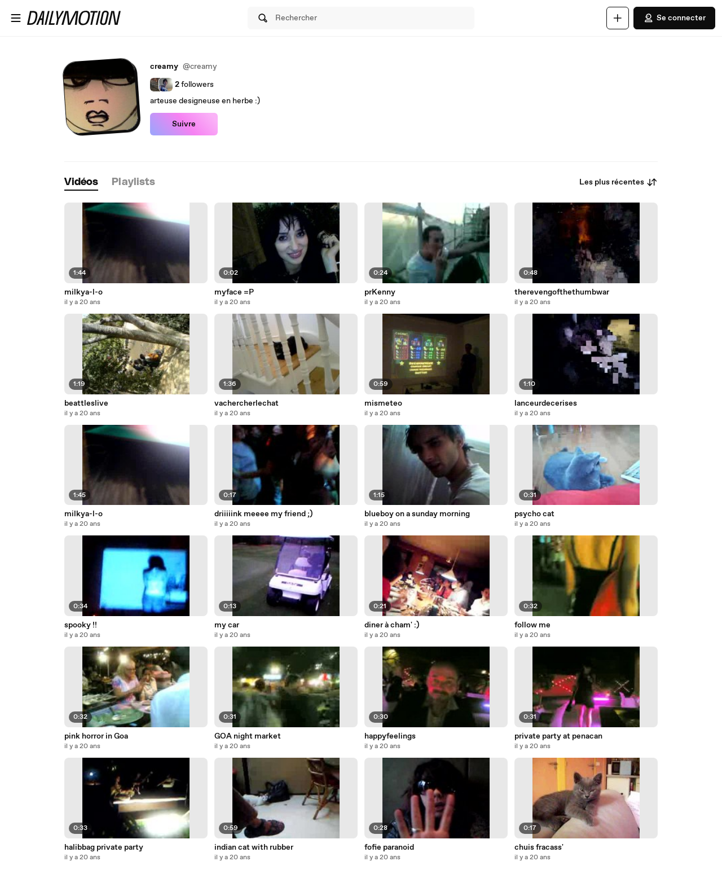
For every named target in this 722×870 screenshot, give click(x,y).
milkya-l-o (83, 292)
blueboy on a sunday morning (417, 514)
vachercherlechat (246, 403)
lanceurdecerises (545, 403)
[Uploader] (617, 18)
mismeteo (383, 403)
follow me (532, 625)
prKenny (379, 292)
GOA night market (247, 736)
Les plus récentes (618, 182)
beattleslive (86, 403)
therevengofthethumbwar (561, 292)
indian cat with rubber (253, 847)
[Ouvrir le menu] (16, 18)
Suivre (184, 124)
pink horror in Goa (96, 736)
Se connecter (674, 18)
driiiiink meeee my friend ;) (263, 514)
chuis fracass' (538, 847)
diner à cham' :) (391, 625)
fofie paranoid (389, 847)
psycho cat (534, 514)
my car (226, 625)
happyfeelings (390, 736)
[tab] (81, 182)
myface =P (234, 292)
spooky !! (80, 625)
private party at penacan (558, 736)
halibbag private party (103, 847)
